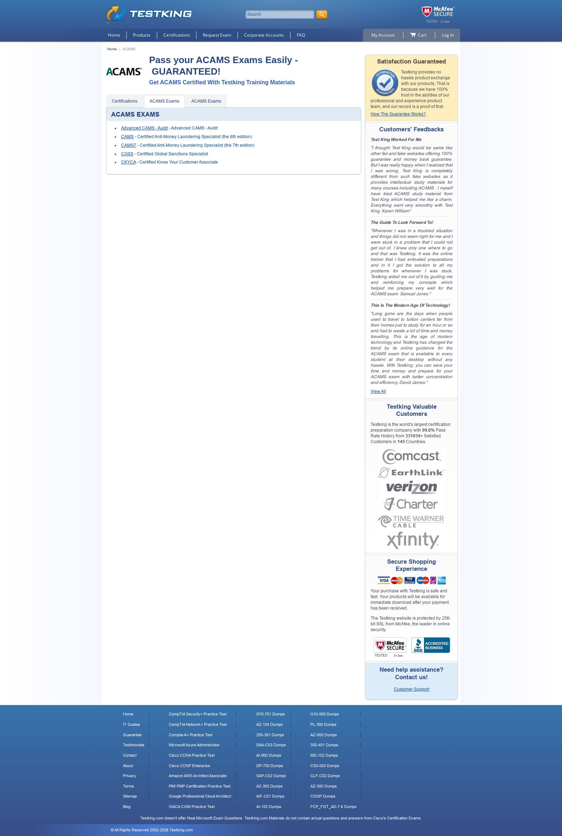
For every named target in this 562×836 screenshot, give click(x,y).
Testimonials (133, 745)
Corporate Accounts (264, 35)
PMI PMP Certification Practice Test (199, 786)
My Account (383, 35)
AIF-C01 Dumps (270, 796)
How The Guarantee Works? (398, 114)
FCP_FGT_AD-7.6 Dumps (333, 806)
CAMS (127, 136)
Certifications (176, 35)
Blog (126, 806)
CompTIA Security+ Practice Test (198, 714)
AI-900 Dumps (268, 755)
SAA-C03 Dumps (271, 745)
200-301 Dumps (270, 735)
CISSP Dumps (322, 796)
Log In (448, 35)
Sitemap (130, 796)
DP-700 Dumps (269, 766)
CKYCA (128, 162)
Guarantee (132, 735)
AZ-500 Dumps (323, 786)
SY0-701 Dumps (270, 714)
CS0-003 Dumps (324, 766)
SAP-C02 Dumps (271, 776)
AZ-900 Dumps (323, 735)
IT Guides (131, 724)
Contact (130, 755)
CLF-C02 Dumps (325, 776)
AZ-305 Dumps (269, 786)
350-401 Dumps (324, 745)
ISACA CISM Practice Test (192, 806)
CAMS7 (128, 145)
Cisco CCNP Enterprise (189, 766)
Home (114, 35)
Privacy (129, 776)
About (128, 766)
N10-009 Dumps (324, 714)
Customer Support (411, 689)
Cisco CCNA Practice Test (192, 755)
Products (142, 35)
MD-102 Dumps (324, 755)
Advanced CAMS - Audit (144, 128)
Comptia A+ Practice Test (191, 735)
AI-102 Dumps (268, 806)
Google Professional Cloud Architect (200, 796)
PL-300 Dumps (323, 724)
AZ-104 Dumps (269, 724)
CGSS (127, 153)
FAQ (301, 35)
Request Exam (217, 35)
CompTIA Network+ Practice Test (198, 724)
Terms (128, 786)
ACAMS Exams (164, 101)
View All (378, 391)
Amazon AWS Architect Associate (198, 776)
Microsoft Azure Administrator (194, 745)
